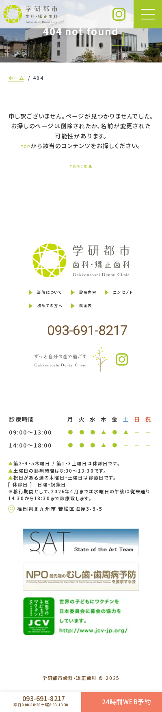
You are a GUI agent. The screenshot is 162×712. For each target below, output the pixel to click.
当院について (41, 294)
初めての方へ (41, 311)
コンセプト (133, 294)
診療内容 (89, 294)
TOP (26, 146)
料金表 (86, 311)
